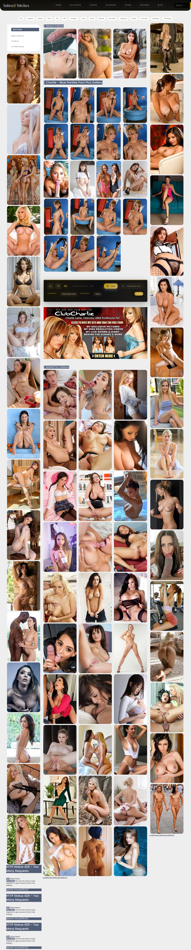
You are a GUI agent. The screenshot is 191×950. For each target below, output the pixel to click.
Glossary (110, 5)
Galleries (75, 5)
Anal (83, 18)
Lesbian (30, 18)
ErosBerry (15, 41)
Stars (128, 5)
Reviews (144, 5)
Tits (21, 18)
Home (58, 5)
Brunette (112, 18)
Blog (160, 5)
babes (98, 294)
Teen (49, 18)
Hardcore (123, 18)
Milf (64, 18)
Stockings (167, 18)
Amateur (74, 18)
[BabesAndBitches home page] (21, 5)
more (138, 294)
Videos (93, 5)
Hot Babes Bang (17, 46)
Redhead (155, 18)
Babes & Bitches (17, 36)
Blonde (101, 18)
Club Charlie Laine (68, 294)
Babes (40, 18)
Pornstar (144, 18)
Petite (134, 18)
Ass (57, 18)
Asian (92, 18)
